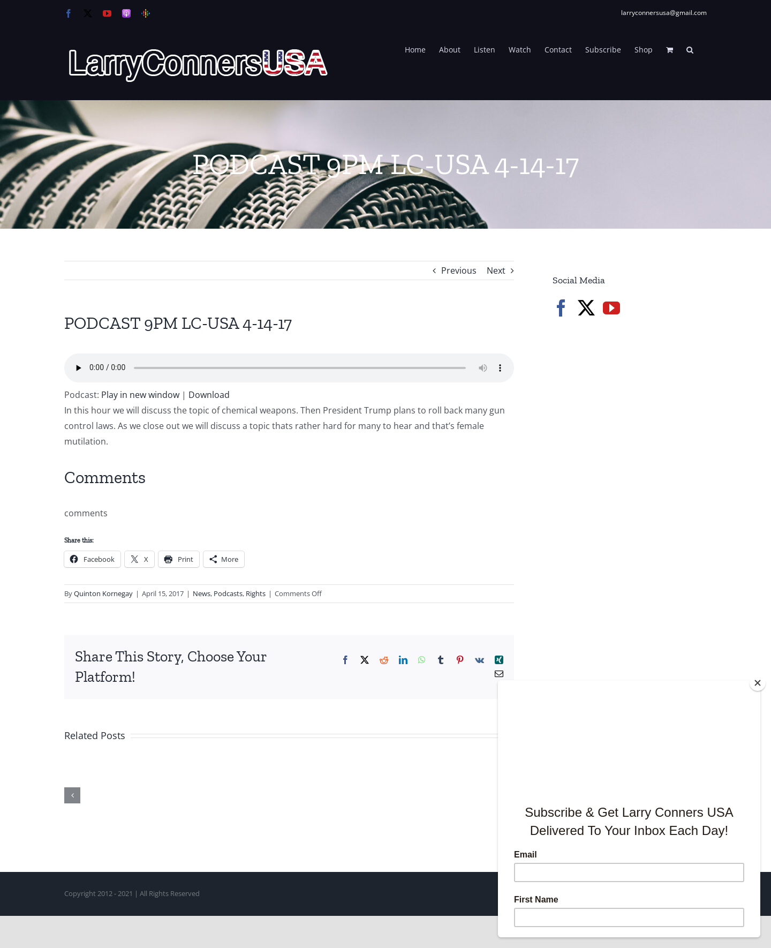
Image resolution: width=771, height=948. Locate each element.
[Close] (758, 683)
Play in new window (140, 395)
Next (496, 270)
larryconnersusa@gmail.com (664, 12)
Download (209, 395)
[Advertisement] (633, 508)
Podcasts (228, 593)
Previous (459, 270)
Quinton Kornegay (103, 593)
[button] (689, 48)
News (201, 593)
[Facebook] (561, 308)
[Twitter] (586, 308)
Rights (256, 593)
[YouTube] (611, 308)
